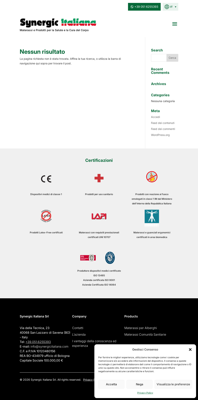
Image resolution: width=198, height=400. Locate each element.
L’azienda (79, 334)
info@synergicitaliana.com (49, 346)
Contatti (77, 328)
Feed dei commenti (163, 128)
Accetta (111, 384)
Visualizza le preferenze (173, 384)
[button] (190, 349)
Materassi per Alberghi (140, 328)
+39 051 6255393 (144, 7)
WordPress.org (160, 134)
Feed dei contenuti (162, 123)
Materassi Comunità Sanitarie (145, 334)
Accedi (155, 117)
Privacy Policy (145, 392)
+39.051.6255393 (38, 342)
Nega (139, 384)
